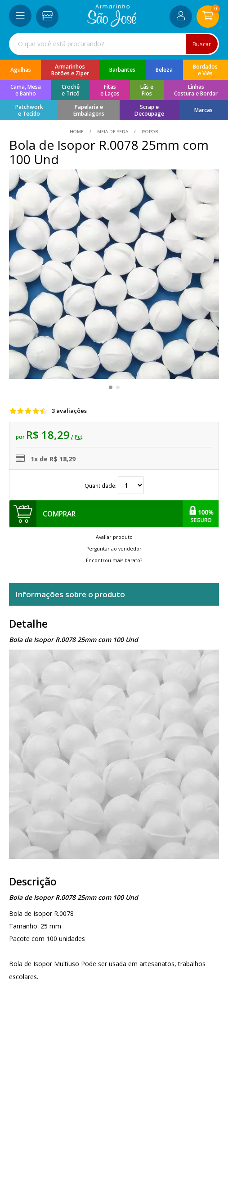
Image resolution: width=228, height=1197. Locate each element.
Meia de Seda (113, 131)
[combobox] (114, 44)
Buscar (201, 44)
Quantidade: (114, 486)
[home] (111, 24)
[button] (110, 387)
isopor (149, 131)
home (77, 131)
